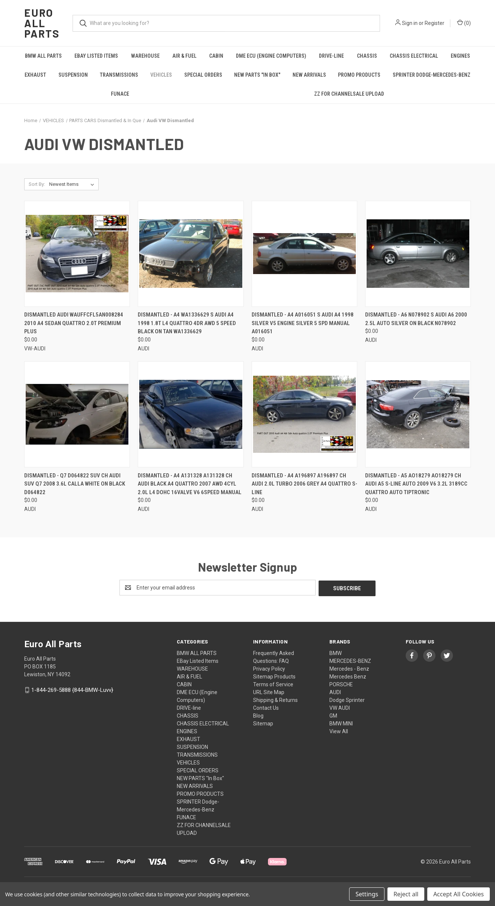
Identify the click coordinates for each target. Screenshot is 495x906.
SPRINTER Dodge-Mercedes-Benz (431, 75)
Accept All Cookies (458, 894)
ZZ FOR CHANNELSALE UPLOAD (349, 94)
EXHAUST (35, 75)
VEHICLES (161, 75)
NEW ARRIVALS (309, 75)
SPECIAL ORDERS (203, 75)
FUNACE (120, 94)
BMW (335, 652)
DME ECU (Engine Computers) (271, 56)
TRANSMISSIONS (119, 75)
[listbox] (73, 184)
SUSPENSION (73, 75)
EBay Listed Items (96, 56)
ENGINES (460, 56)
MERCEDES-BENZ (350, 660)
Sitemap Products (274, 676)
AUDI (335, 691)
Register (434, 23)
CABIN (216, 56)
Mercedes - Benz (349, 668)
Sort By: (37, 184)
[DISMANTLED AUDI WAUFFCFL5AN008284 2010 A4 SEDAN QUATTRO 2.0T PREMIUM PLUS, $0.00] (77, 253)
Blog (258, 715)
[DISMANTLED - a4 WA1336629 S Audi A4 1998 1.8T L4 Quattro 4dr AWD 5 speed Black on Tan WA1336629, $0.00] (190, 253)
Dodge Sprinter (347, 699)
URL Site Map (268, 691)
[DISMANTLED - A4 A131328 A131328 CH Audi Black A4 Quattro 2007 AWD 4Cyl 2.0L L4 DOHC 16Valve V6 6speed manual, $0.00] (190, 414)
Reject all (405, 894)
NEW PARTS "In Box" (257, 75)
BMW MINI (341, 723)
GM (333, 715)
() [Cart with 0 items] (464, 22)
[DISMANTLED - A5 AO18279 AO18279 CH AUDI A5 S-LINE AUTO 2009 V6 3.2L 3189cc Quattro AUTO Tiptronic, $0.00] (418, 414)
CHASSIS (367, 56)
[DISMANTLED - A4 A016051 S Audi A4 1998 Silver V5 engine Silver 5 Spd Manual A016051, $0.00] (304, 253)
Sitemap (263, 723)
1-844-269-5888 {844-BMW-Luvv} (72, 689)
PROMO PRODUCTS (359, 75)
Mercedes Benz (347, 676)
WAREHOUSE (145, 56)
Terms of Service (273, 684)
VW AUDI (339, 707)
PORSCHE (341, 684)
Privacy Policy (269, 668)
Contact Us (266, 707)
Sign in (410, 23)
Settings (366, 894)
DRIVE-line (331, 56)
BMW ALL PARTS (43, 56)
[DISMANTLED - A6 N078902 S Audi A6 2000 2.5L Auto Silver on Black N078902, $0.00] (418, 253)
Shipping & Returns (275, 699)
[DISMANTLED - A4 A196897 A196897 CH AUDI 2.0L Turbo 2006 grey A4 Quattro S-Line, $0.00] (304, 414)
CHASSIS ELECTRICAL (414, 56)
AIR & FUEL (184, 56)
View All (338, 731)
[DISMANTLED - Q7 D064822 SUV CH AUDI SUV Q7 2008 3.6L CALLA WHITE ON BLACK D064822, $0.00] (77, 414)
